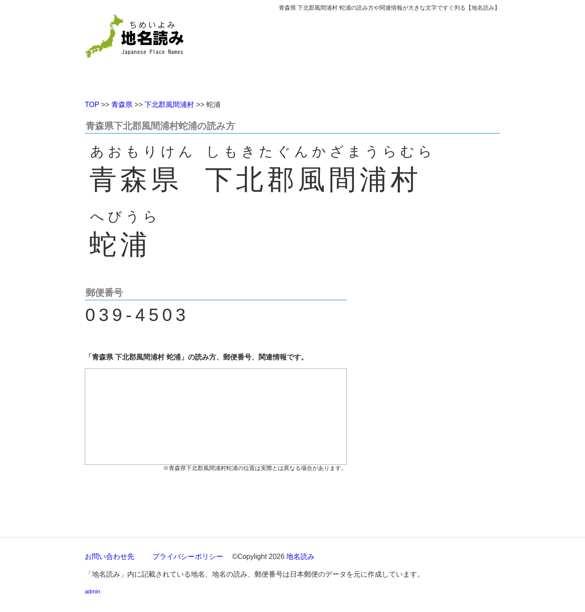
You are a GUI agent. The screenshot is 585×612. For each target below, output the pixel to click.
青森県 (122, 104)
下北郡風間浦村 (169, 104)
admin (92, 591)
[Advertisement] (356, 52)
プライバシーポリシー (187, 556)
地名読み (300, 556)
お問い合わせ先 (109, 556)
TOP (92, 104)
